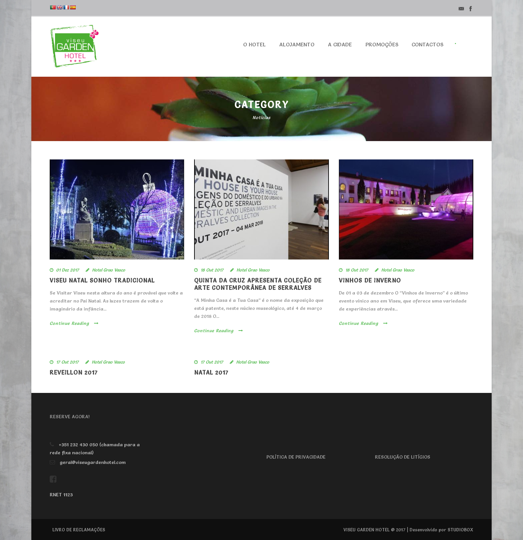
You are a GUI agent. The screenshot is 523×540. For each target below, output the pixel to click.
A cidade (340, 44)
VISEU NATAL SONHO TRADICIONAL (102, 280)
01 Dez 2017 (67, 270)
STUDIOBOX (460, 529)
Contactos (427, 44)
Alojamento (297, 44)
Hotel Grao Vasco (108, 270)
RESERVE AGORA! (70, 417)
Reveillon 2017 (74, 372)
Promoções (381, 44)
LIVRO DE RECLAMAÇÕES (78, 529)
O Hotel (254, 44)
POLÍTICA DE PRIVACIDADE (296, 457)
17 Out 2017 (67, 362)
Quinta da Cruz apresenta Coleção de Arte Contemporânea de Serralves (258, 284)
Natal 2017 (211, 372)
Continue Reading (74, 323)
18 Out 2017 (211, 270)
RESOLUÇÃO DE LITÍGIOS (402, 457)
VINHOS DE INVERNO (370, 280)
